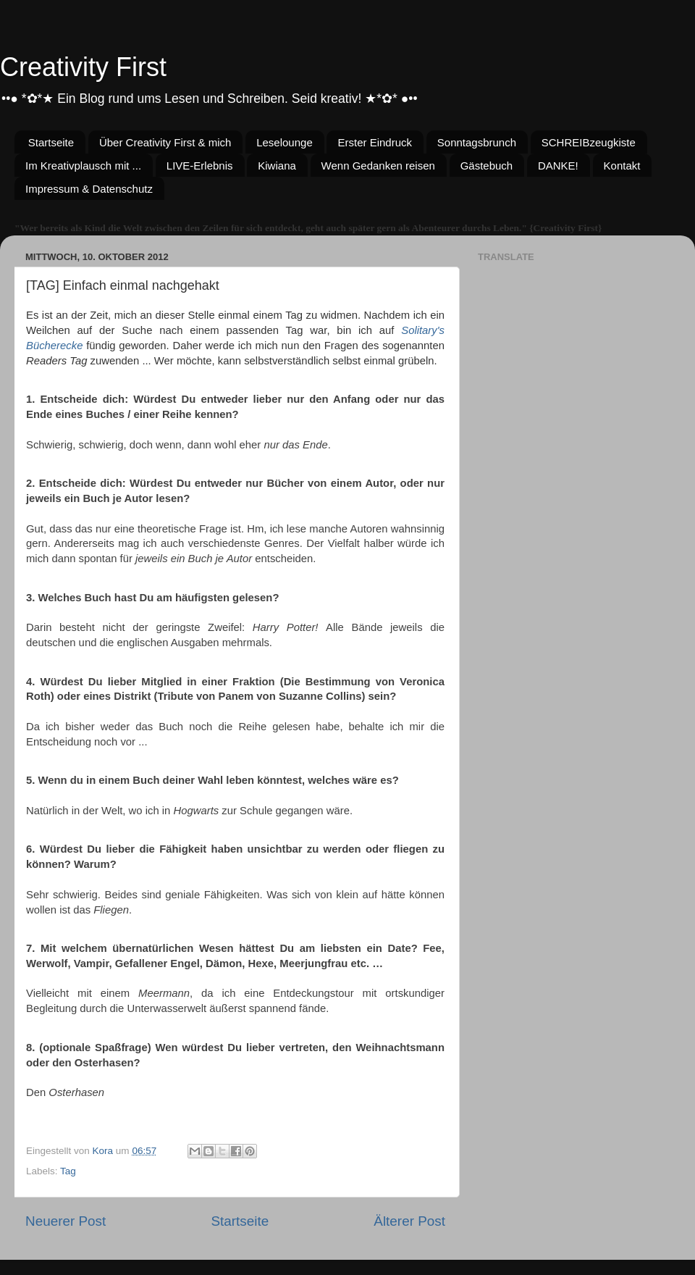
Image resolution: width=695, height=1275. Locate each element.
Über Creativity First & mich (165, 142)
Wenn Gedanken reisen (378, 165)
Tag (68, 1171)
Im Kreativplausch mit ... (83, 165)
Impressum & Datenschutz (89, 189)
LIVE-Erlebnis (200, 165)
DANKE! (558, 165)
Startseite (51, 142)
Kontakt (622, 165)
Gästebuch (486, 165)
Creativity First (83, 67)
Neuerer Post (65, 1221)
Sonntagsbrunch (476, 142)
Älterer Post (409, 1221)
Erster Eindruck (374, 142)
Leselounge (284, 142)
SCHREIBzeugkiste (589, 142)
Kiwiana (277, 165)
